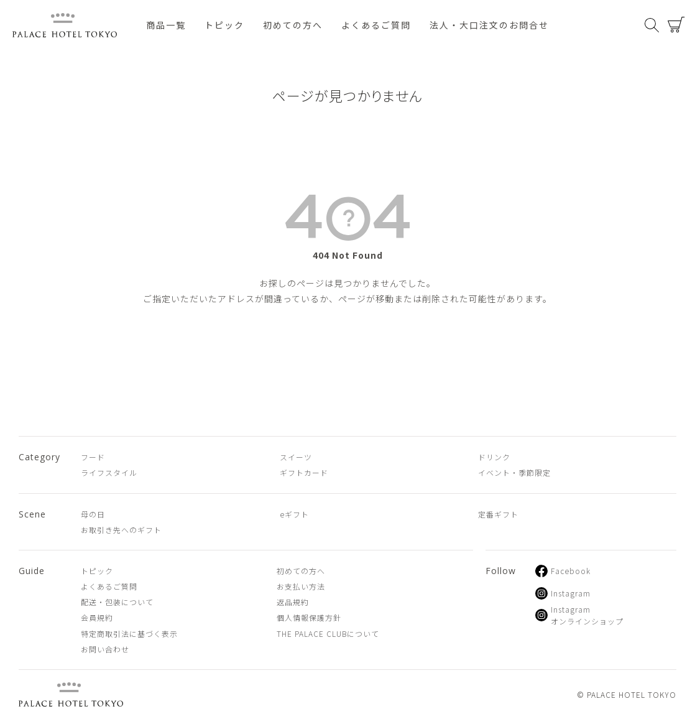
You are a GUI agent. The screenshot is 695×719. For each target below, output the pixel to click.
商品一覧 (166, 25)
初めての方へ (293, 25)
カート (676, 24)
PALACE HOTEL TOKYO (71, 694)
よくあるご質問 (376, 25)
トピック (224, 25)
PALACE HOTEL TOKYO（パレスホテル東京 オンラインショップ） (64, 25)
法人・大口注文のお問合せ (489, 25)
